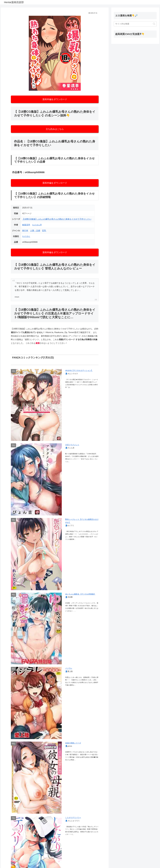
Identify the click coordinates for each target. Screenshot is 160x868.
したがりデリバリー (73, 818)
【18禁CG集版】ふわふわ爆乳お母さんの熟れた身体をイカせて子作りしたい (56, 219)
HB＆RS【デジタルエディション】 (79, 370)
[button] (154, 23)
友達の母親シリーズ (73, 743)
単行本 (25, 230)
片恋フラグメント (72, 445)
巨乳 (44, 230)
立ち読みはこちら (55, 129)
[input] (135, 23)
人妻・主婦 (35, 230)
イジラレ (68, 668)
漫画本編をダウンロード (54, 99)
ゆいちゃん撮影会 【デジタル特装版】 (80, 594)
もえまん (26, 236)
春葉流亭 (26, 225)
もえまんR (37, 225)
